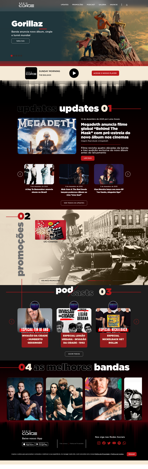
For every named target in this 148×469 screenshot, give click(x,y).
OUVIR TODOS (74, 354)
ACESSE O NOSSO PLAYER (105, 73)
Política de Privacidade (77, 443)
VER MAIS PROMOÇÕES (50, 280)
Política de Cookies (117, 454)
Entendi (132, 454)
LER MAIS (88, 158)
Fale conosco (63, 443)
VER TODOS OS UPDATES (74, 203)
